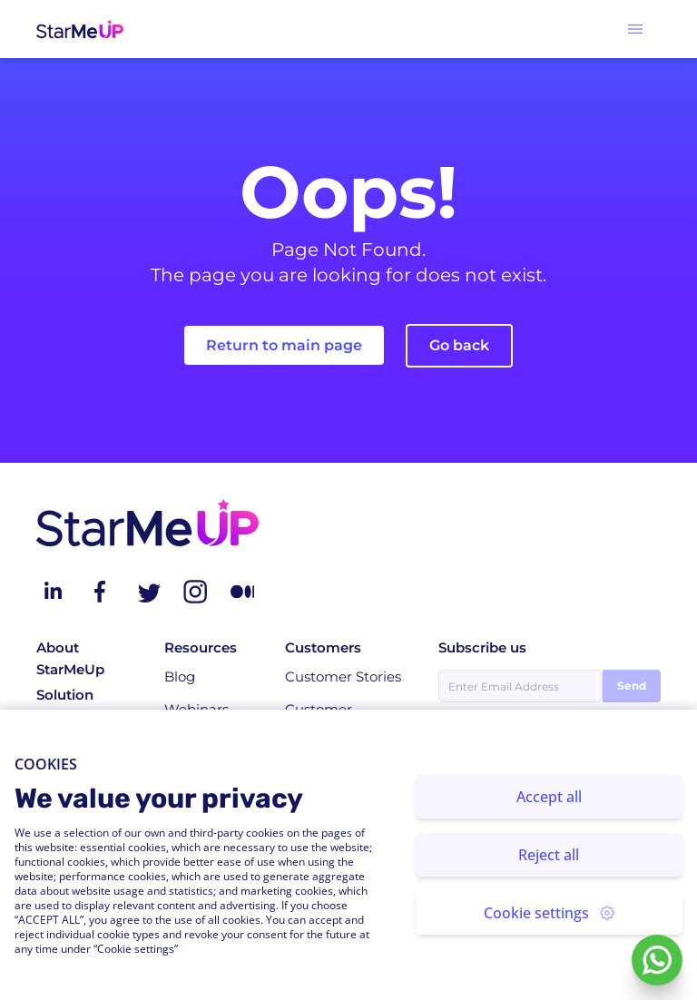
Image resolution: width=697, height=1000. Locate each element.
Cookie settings (549, 913)
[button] (635, 29)
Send (631, 685)
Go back (459, 345)
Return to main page (284, 345)
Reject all (548, 855)
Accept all (549, 797)
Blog (179, 676)
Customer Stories (343, 676)
